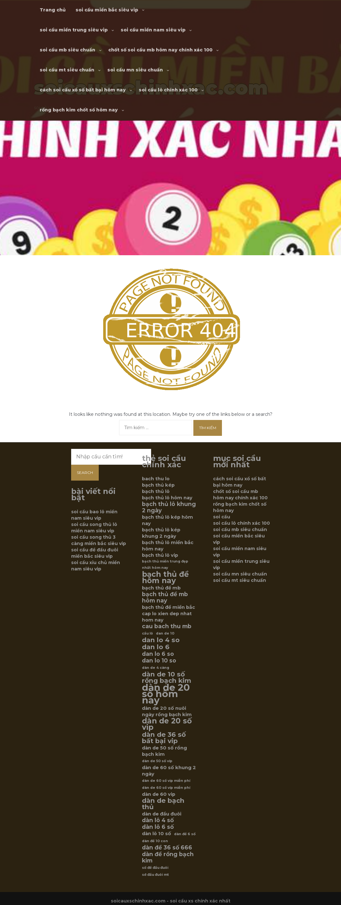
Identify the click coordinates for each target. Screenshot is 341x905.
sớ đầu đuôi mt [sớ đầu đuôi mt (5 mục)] (155, 875)
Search (85, 472)
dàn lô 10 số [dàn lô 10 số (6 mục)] (156, 833)
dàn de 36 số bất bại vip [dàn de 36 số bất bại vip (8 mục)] (164, 737)
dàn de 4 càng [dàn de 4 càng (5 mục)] (155, 668)
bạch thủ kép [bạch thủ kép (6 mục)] (158, 485)
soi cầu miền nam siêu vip (153, 30)
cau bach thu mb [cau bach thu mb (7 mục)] (166, 626)
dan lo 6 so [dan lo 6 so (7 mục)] (158, 654)
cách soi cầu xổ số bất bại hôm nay (83, 90)
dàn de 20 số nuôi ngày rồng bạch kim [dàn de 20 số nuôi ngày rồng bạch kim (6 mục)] (167, 711)
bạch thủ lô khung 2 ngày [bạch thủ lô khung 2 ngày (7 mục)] (169, 507)
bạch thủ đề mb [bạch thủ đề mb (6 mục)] (161, 588)
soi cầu (221, 517)
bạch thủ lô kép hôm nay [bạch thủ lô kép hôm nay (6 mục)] (167, 520)
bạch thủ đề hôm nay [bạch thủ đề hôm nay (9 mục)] (165, 577)
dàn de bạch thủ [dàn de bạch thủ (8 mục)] (163, 803)
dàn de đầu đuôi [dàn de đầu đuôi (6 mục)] (161, 814)
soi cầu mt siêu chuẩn (67, 70)
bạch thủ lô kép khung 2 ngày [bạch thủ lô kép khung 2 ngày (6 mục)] (161, 533)
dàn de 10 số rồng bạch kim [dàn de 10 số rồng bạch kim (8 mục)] (166, 677)
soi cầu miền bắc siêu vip (107, 10)
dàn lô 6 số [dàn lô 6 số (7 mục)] (158, 827)
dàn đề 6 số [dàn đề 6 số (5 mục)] (185, 834)
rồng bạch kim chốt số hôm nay (79, 110)
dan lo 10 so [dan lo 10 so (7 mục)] (159, 660)
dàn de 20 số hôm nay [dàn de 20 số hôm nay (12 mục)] (166, 693)
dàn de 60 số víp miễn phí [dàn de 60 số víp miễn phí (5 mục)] (166, 788)
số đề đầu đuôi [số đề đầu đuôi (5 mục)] (155, 868)
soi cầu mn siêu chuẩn (135, 70)
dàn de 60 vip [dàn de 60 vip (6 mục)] (158, 794)
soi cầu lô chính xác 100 (168, 90)
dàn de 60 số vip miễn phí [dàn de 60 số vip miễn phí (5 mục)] (166, 781)
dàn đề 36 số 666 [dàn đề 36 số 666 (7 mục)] (167, 847)
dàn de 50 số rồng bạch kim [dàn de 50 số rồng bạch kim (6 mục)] (164, 751)
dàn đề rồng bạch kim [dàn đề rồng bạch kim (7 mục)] (168, 857)
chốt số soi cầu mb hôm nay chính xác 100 (160, 50)
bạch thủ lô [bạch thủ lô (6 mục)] (156, 491)
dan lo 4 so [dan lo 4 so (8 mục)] (161, 640)
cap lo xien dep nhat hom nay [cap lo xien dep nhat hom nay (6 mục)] (167, 617)
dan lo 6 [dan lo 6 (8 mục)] (156, 647)
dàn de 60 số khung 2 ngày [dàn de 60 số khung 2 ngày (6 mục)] (169, 771)
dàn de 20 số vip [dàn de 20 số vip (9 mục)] (167, 724)
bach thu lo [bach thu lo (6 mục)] (156, 479)
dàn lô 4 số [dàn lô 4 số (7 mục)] (158, 820)
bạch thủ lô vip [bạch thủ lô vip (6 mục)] (160, 555)
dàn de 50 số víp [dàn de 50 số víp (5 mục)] (157, 761)
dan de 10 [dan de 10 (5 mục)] (165, 633)
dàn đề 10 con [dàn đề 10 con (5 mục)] (155, 841)
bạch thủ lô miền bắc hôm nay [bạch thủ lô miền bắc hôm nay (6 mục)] (167, 546)
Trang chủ (53, 10)
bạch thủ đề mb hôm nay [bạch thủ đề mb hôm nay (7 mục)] (165, 597)
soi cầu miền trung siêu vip (74, 30)
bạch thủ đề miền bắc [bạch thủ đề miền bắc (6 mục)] (168, 607)
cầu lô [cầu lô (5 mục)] (147, 633)
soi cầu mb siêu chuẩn (67, 50)
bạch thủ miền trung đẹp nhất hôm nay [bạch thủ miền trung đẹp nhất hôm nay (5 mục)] (165, 564)
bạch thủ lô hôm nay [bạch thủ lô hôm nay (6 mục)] (167, 498)
